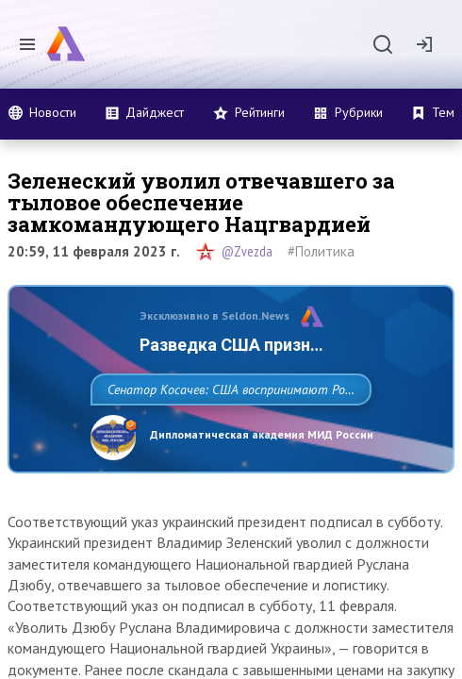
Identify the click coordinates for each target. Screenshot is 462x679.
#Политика (321, 251)
